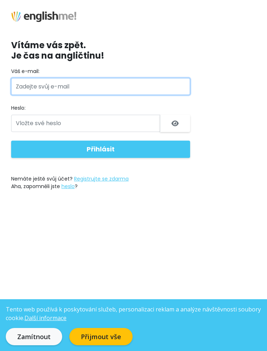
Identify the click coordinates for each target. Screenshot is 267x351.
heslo (68, 186)
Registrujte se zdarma (101, 178)
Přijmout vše (101, 336)
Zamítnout (34, 336)
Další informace (45, 318)
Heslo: (18, 107)
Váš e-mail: (25, 71)
